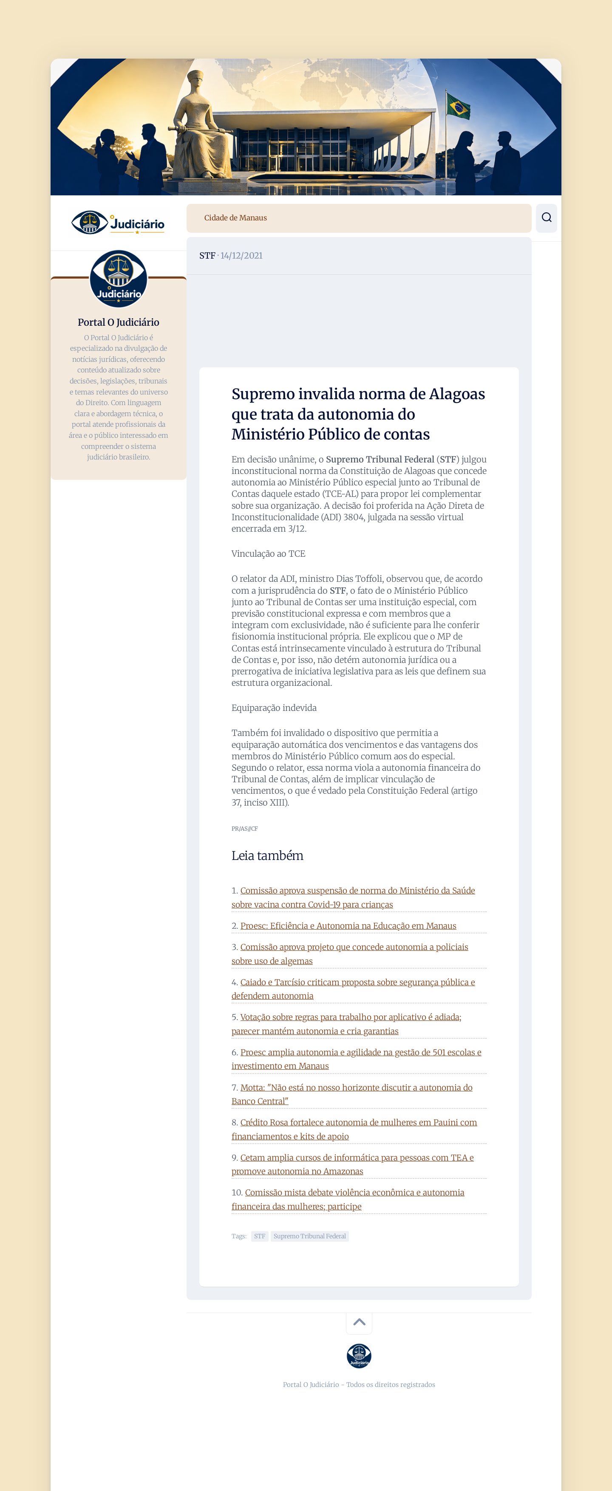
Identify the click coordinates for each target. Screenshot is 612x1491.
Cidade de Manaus (235, 218)
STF (207, 255)
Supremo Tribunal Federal (310, 1236)
